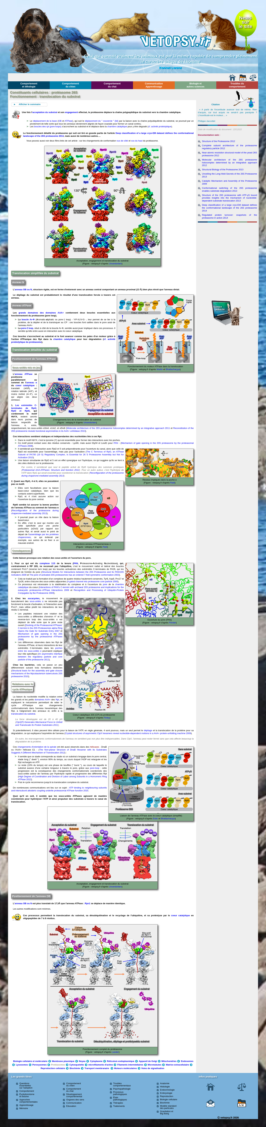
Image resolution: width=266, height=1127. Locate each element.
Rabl (172, 482)
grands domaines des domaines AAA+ (40, 312)
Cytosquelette (76, 1064)
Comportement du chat (112, 85)
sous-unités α (36, 601)
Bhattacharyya (173, 369)
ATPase (68, 121)
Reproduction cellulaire (53, 1068)
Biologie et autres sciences (195, 85)
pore (105, 584)
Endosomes (187, 1061)
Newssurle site (245, 22)
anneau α (31, 382)
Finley (106, 717)
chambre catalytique (117, 126)
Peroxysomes (39, 1064)
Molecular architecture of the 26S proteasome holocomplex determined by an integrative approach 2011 (118, 428)
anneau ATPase (23, 374)
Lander (115, 1052)
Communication (74, 1103)
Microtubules (155, 1064)
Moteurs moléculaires (125, 1068)
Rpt (57, 699)
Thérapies (118, 1103)
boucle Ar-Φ (28, 319)
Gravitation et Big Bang (166, 1112)
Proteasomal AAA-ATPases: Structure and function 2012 (50, 470)
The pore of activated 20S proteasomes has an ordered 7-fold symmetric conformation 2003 (74, 575)
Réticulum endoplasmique (120, 1061)
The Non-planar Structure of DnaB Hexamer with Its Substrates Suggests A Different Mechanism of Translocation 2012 (59, 751)
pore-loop (94, 768)
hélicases (94, 747)
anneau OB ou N (23, 289)
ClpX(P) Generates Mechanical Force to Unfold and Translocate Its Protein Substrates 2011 (38, 723)
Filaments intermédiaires (130, 1064)
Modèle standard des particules (168, 1107)
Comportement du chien (70, 85)
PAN (116, 443)
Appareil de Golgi (148, 1061)
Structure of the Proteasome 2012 (218, 141)
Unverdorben (115, 263)
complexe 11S (47, 563)
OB (60, 121)
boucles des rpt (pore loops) (47, 126)
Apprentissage (26, 1105)
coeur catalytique (25, 385)
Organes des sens (75, 1099)
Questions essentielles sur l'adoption (25, 1085)
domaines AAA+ (43, 699)
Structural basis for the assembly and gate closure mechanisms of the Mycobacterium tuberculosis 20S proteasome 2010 (36, 673)
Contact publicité (219, 308)
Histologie (165, 1086)
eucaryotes (34, 598)
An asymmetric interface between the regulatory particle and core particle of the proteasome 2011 (40, 657)
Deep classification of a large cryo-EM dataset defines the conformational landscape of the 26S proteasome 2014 (229, 208)
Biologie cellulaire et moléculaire (30, 1061)
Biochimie (75, 1068)
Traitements (119, 1106)
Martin (159, 369)
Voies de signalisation (152, 1068)
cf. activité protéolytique (159, 126)
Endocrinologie (167, 1090)
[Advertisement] (227, 242)
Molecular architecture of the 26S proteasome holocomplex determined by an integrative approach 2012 (229, 162)
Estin (155, 818)
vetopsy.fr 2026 (228, 1117)
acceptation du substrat (44, 112)
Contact (251, 102)
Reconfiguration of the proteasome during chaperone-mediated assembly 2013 (35, 512)
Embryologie (166, 1093)
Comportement (26, 1091)
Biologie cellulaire (168, 1099)
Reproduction (166, 1096)
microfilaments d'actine (100, 1064)
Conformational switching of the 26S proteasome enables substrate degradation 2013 (229, 189)
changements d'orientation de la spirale (36, 747)
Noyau (82, 1061)
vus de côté (122, 140)
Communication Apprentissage (154, 85)
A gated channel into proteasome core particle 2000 (92, 581)
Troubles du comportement (237, 85)
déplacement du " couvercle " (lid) (101, 121)
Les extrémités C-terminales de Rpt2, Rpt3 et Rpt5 (24, 408)
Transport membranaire (96, 1068)
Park (104, 547)
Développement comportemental (74, 1095)
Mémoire (23, 1108)
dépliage (148, 730)
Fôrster (172, 622)
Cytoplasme (96, 1061)
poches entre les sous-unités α (40, 649)
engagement (71, 112)
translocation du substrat (23, 714)
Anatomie (164, 1083)
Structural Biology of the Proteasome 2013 (222, 169)
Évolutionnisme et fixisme (26, 1095)
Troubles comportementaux (122, 1084)
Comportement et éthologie (28, 85)
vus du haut (136, 140)
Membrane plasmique (63, 1061)
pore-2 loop (27, 328)
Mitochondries (169, 1061)
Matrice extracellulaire (177, 1064)
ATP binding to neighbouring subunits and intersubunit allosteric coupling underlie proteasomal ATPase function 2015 (59, 789)
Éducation (71, 1106)
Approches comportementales (28, 1100)
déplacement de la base (45, 121)
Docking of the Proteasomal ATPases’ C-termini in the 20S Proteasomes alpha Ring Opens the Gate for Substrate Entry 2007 (40, 628)
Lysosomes (22, 1064)
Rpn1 (87, 903)
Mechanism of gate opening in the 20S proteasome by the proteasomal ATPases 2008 (40, 637)
